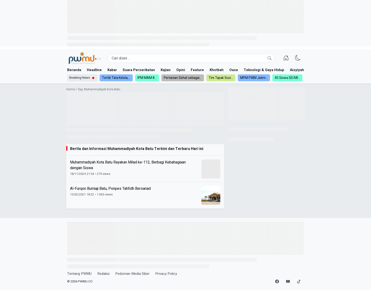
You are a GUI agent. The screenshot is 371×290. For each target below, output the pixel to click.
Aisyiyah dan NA (303, 69)
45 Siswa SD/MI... (287, 77)
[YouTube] (288, 281)
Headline (94, 69)
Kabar (112, 69)
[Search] (191, 58)
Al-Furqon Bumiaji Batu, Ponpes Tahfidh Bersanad (110, 188)
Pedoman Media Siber (132, 273)
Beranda (74, 69)
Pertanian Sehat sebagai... (183, 77)
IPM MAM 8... (147, 77)
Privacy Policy (166, 273)
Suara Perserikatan (139, 69)
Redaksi (103, 273)
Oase (233, 69)
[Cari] (269, 58)
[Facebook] (277, 281)
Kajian (166, 69)
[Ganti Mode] (298, 58)
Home (70, 89)
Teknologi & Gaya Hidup (264, 69)
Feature (197, 69)
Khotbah (217, 69)
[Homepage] (84, 58)
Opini (180, 69)
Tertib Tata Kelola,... (116, 77)
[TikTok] (299, 281)
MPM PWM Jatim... (254, 77)
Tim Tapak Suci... (221, 77)
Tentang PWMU (79, 273)
